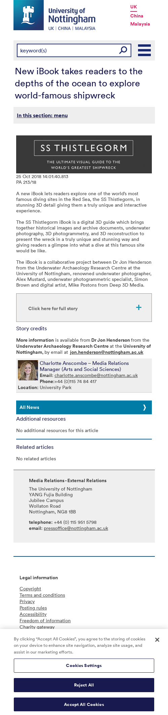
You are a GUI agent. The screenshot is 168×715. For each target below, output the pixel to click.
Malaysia (140, 23)
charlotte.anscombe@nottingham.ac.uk (96, 375)
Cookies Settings (84, 668)
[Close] (157, 641)
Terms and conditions (42, 595)
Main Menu (145, 50)
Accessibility (33, 614)
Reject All (84, 687)
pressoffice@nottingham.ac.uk (76, 528)
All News (29, 407)
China (136, 15)
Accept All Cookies (84, 706)
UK (133, 6)
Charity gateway (37, 627)
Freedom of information (45, 620)
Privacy (27, 601)
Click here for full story (53, 308)
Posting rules (33, 607)
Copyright (30, 588)
